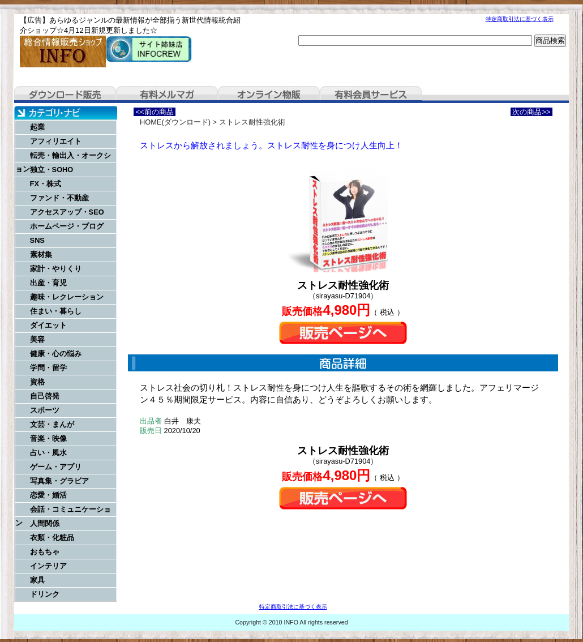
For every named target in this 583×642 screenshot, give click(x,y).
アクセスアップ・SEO (67, 212)
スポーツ (44, 410)
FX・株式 (45, 183)
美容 (37, 339)
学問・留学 (48, 367)
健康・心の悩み (56, 353)
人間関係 (44, 523)
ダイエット (48, 325)
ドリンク (44, 594)
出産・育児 (48, 283)
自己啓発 (44, 396)
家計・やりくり (56, 268)
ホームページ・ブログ (67, 226)
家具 (37, 580)
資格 (37, 382)
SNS (37, 240)
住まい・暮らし (56, 311)
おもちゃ (44, 551)
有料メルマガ (167, 94)
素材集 (41, 254)
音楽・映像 (48, 438)
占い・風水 (48, 452)
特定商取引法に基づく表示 (520, 19)
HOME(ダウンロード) (175, 122)
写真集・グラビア (59, 481)
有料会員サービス (371, 94)
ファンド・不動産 (59, 198)
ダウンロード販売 (65, 94)
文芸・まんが (52, 424)
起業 (37, 127)
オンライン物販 (269, 94)
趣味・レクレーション (67, 297)
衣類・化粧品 (52, 537)
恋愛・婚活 (48, 495)
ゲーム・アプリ (56, 467)
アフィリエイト (56, 141)
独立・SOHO (52, 169)
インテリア (48, 566)
